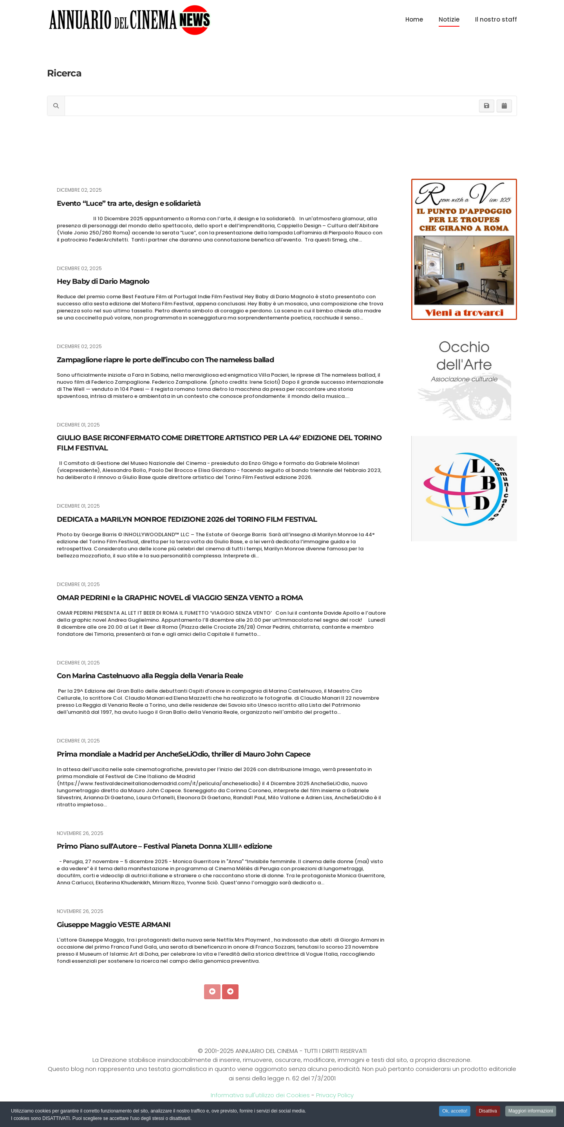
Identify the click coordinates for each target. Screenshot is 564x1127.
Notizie (449, 19)
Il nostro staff (496, 19)
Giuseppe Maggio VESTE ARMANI (113, 924)
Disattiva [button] (488, 1111)
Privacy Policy (335, 1095)
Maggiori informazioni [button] (530, 1111)
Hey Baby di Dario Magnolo (103, 281)
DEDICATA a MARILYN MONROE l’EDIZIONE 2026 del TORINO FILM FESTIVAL (188, 519)
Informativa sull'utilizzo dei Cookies (260, 1095)
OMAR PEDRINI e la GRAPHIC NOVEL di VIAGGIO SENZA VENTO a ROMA (180, 597)
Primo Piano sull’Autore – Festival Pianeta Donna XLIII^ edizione (164, 846)
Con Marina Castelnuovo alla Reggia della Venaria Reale (150, 675)
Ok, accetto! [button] (454, 1111)
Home (414, 19)
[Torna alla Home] (130, 19)
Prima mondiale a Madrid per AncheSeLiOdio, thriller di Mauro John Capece (183, 754)
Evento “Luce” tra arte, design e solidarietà (129, 203)
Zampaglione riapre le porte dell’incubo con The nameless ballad (165, 360)
